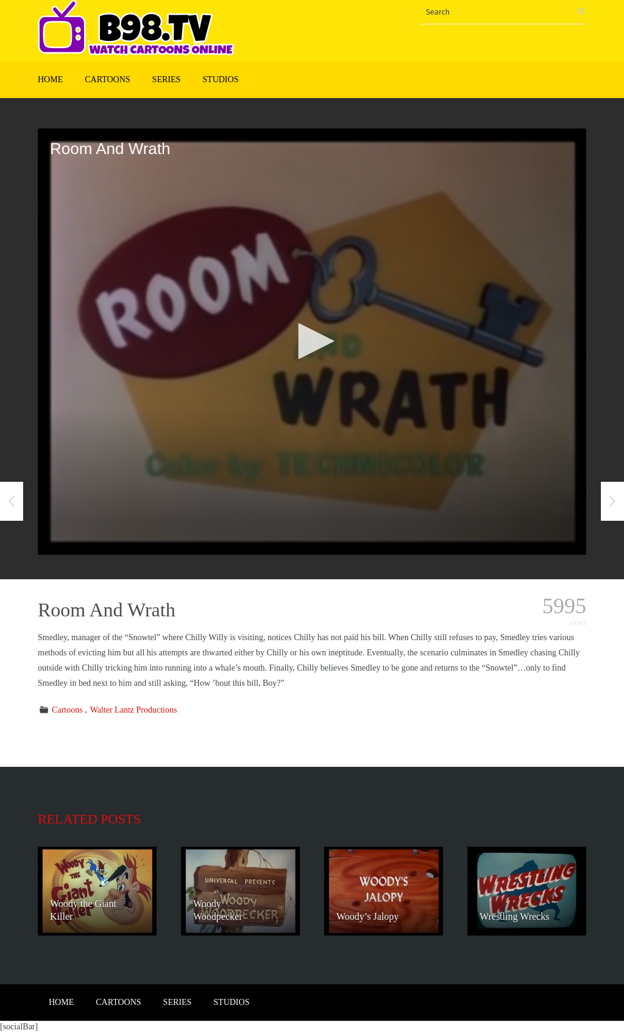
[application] (312, 342)
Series (166, 79)
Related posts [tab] (89, 819)
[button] (312, 341)
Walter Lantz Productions (133, 709)
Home (50, 79)
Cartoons (107, 79)
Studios (220, 79)
